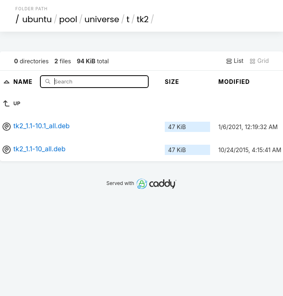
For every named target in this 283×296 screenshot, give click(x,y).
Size (172, 81)
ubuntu (37, 19)
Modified (234, 81)
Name (23, 81)
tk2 (143, 19)
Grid (259, 61)
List (234, 61)
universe (101, 19)
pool (68, 19)
